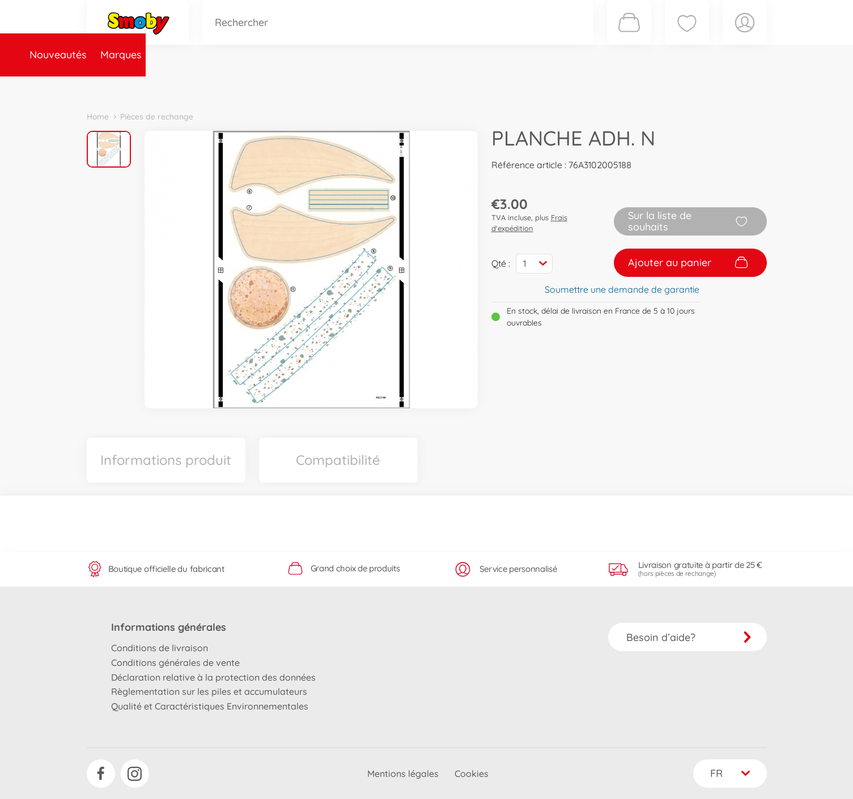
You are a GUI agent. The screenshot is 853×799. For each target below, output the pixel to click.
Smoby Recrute (699, 86)
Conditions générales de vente (175, 662)
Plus (640, 86)
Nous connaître (580, 86)
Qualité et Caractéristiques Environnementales (209, 706)
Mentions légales (403, 773)
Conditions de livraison (159, 647)
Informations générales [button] (168, 627)
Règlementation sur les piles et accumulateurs (209, 691)
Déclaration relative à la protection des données (213, 677)
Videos (407, 86)
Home (98, 117)
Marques (185, 86)
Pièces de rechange (331, 86)
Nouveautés (122, 86)
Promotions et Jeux (483, 86)
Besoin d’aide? (689, 637)
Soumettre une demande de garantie (622, 289)
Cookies (472, 773)
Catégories (245, 86)
